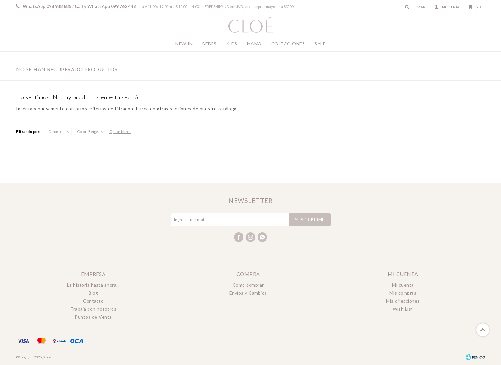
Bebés (209, 43)
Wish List (403, 309)
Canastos (56, 131)
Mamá (254, 43)
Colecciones (288, 43)
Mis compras (403, 293)
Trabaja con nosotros (93, 309)
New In (184, 43)
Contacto (93, 301)
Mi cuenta (403, 285)
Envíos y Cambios (248, 293)
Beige (87, 131)
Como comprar (248, 285)
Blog (93, 293)
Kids (231, 43)
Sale (320, 43)
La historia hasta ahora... (93, 285)
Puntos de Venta (93, 317)
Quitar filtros (120, 131)
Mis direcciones (403, 301)
